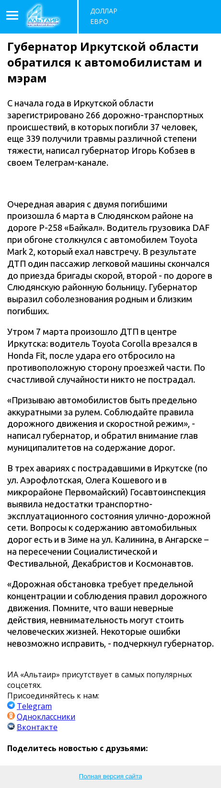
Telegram (34, 706)
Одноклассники (46, 716)
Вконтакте (37, 727)
